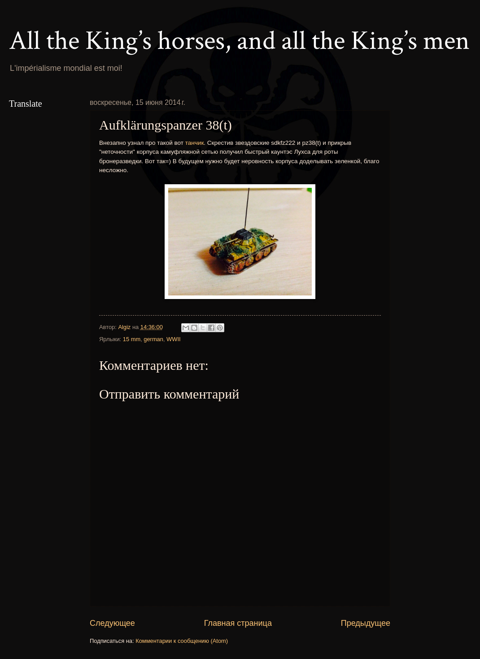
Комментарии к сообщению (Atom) (181, 640)
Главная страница (238, 623)
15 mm (131, 339)
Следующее (112, 623)
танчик (194, 142)
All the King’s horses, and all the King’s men (239, 40)
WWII (173, 339)
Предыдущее (365, 623)
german (153, 339)
